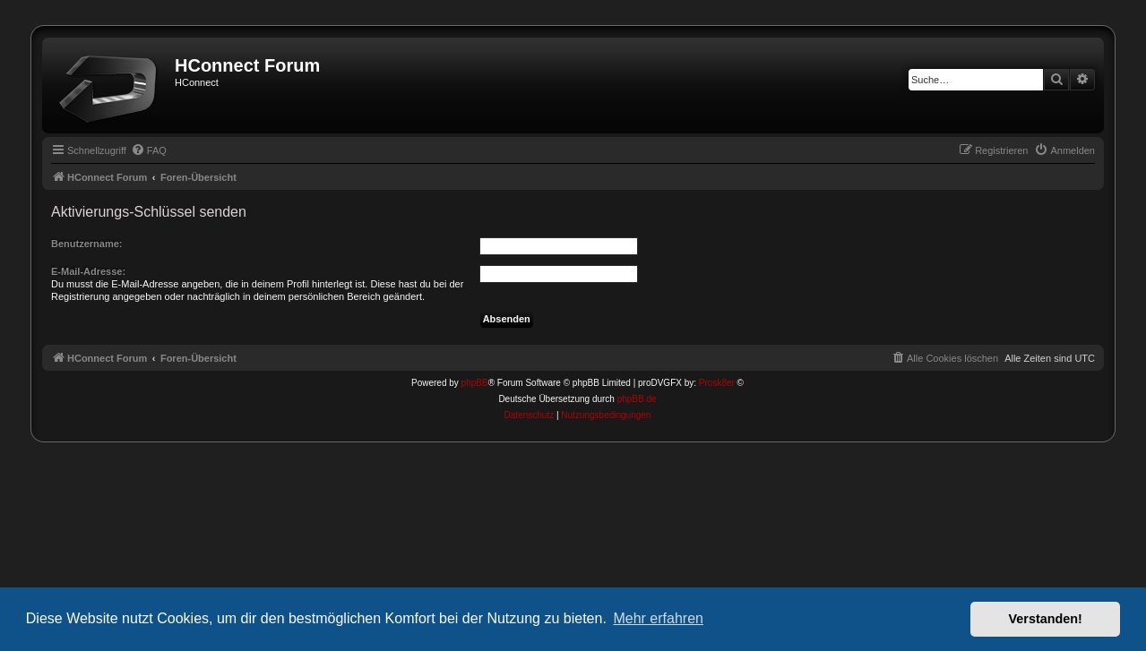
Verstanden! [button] (1045, 619)
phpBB (474, 383)
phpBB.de (637, 399)
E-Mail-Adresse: (88, 271)
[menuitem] (149, 150)
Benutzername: (86, 243)
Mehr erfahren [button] (658, 618)
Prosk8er (717, 383)
